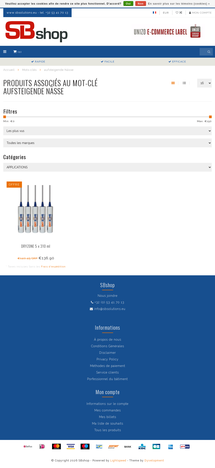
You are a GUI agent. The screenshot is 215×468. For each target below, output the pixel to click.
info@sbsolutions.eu (109, 309)
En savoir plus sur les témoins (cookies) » (179, 3)
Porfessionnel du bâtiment (107, 379)
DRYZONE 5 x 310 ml (35, 246)
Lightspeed (118, 460)
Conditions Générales (107, 346)
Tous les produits (107, 430)
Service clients (107, 372)
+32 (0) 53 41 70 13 (109, 302)
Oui (128, 3)
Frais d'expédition (53, 266)
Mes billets (107, 417)
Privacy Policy (108, 359)
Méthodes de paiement (107, 366)
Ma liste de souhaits (107, 423)
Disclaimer (107, 352)
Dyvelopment (154, 460)
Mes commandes (107, 410)
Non (140, 3)
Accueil (9, 69)
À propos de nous (107, 339)
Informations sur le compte (107, 404)
